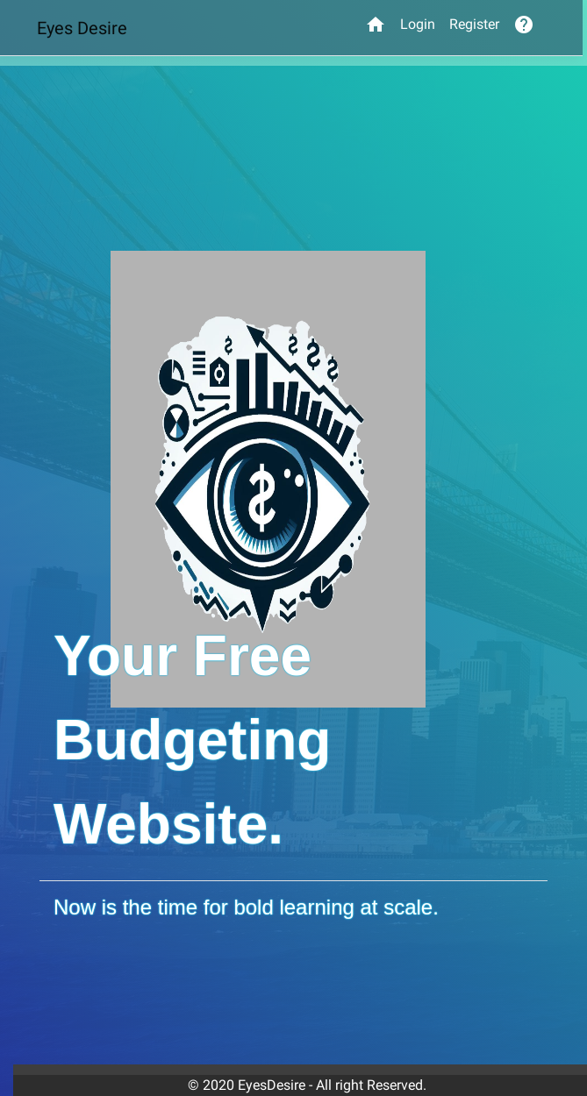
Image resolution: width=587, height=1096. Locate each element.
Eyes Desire (82, 28)
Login (417, 24)
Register (474, 24)
